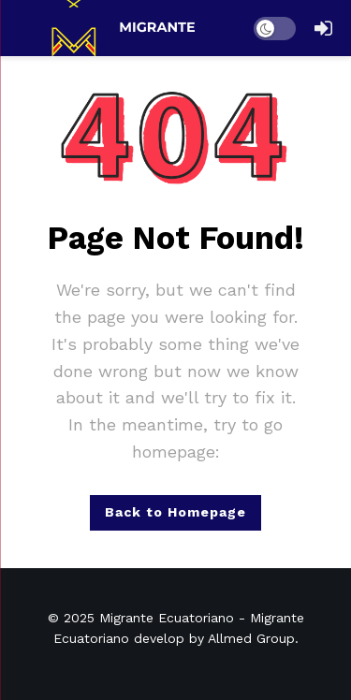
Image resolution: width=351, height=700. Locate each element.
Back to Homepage (175, 511)
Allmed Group (251, 638)
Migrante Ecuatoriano (166, 617)
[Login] (323, 28)
